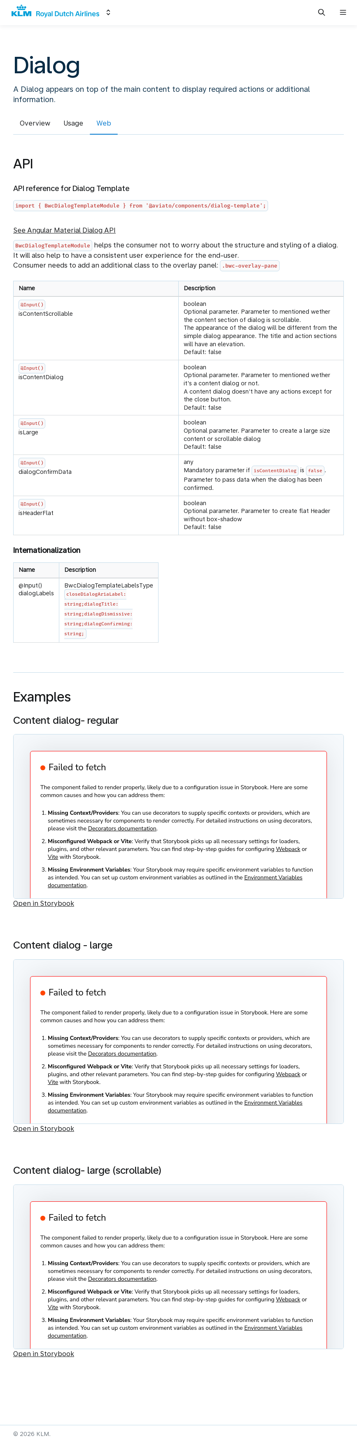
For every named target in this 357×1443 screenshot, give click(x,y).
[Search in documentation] (321, 12)
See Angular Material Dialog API (64, 230)
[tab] (35, 125)
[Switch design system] (108, 12)
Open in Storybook (43, 903)
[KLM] (55, 13)
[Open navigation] (343, 12)
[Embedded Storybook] (178, 816)
